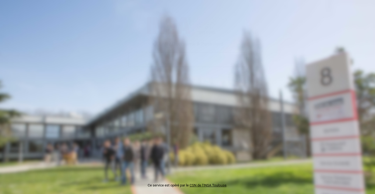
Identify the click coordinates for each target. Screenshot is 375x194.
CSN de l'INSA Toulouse (208, 185)
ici (209, 140)
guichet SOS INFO (211, 158)
